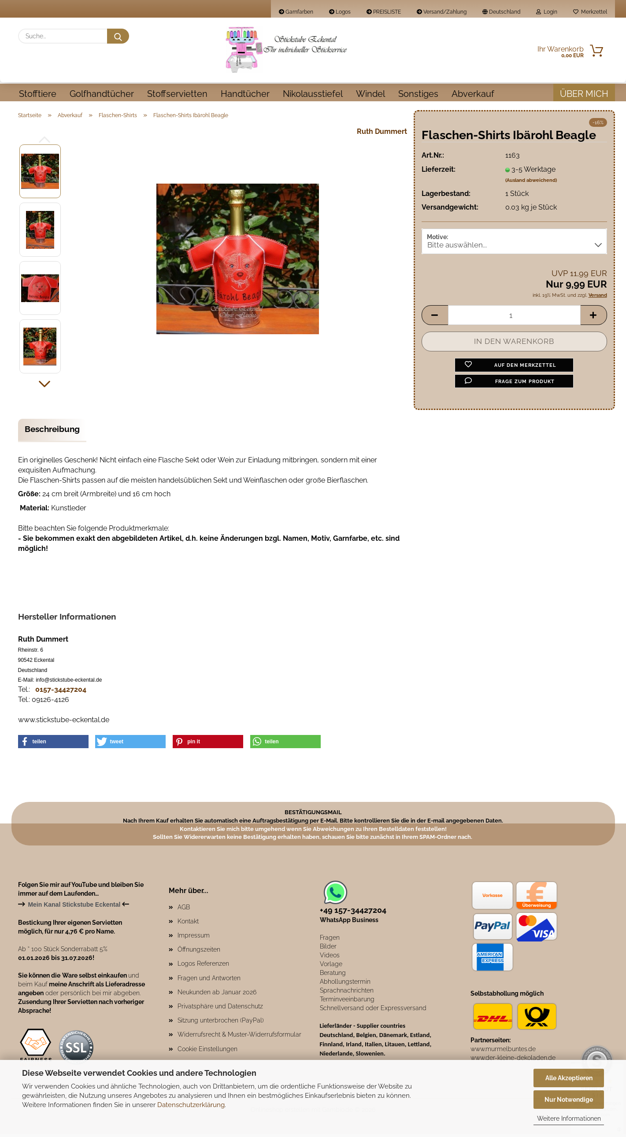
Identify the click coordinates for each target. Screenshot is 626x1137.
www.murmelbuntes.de (503, 1052)
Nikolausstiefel (313, 94)
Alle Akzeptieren (569, 1078)
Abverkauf (473, 94)
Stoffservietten (177, 94)
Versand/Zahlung (442, 12)
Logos (340, 12)
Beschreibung (52, 432)
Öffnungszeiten (199, 952)
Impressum (194, 938)
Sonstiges (418, 94)
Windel (370, 94)
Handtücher (245, 94)
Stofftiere (37, 94)
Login (546, 12)
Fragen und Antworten (209, 981)
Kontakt (188, 924)
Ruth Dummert (382, 134)
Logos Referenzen (203, 966)
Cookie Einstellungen (207, 1052)
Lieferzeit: (439, 172)
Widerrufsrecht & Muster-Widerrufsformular (239, 1037)
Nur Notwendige (569, 1099)
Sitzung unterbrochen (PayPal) (221, 1023)
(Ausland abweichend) (531, 183)
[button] (44, 387)
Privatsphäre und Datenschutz (220, 1009)
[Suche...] (118, 36)
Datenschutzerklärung (191, 1105)
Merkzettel (590, 12)
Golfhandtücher (102, 94)
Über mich (584, 94)
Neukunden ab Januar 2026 (217, 995)
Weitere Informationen (569, 1118)
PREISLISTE (384, 12)
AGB (184, 910)
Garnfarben (296, 12)
